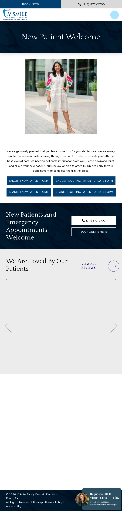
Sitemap (38, 502)
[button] (114, 15)
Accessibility (13, 506)
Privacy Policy (53, 502)
